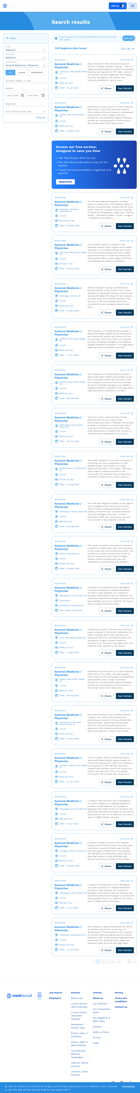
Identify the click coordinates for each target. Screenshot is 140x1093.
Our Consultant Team (101, 1011)
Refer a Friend (101, 1032)
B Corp (97, 1037)
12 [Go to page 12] (129, 962)
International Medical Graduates (78, 1054)
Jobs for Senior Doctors (79, 1064)
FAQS (96, 1043)
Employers (55, 998)
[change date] (22, 95)
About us (98, 998)
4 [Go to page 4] (113, 962)
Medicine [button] (11, 57)
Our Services (100, 1003)
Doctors (75, 992)
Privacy (119, 992)
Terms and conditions (121, 1000)
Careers (97, 1026)
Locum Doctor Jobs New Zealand (79, 1015)
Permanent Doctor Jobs (78, 1026)
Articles (97, 992)
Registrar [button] (11, 50)
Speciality (10, 54)
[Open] (44, 111)
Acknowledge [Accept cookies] (128, 1086)
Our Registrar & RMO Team (101, 1019)
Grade (8, 47)
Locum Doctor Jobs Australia (79, 1005)
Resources (77, 998)
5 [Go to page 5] (118, 962)
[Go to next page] (134, 961)
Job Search (55, 992)
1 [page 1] (98, 962)
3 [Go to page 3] (108, 962)
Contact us (121, 1007)
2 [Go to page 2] (103, 962)
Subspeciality (11, 62)
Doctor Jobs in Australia (79, 1035)
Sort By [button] (125, 48)
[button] (26, 88)
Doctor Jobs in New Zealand (79, 1044)
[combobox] (26, 79)
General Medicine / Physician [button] (22, 65)
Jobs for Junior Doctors (79, 1073)
